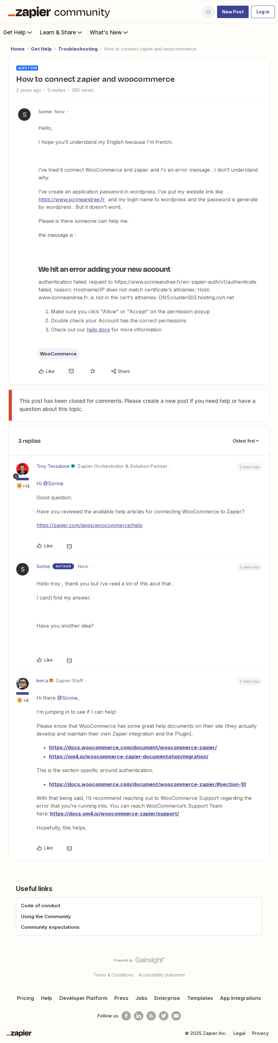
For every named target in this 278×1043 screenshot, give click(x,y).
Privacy (260, 1033)
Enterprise (167, 998)
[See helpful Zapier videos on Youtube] (176, 1016)
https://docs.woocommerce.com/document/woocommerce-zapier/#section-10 (147, 784)
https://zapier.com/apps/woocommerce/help (89, 525)
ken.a (42, 680)
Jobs (141, 998)
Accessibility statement (161, 974)
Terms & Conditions (113, 974)
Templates (200, 998)
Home (18, 49)
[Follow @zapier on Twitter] (163, 1016)
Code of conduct (40, 905)
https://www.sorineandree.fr (71, 199)
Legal (239, 1033)
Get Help (18, 32)
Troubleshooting (78, 49)
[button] (233, 12)
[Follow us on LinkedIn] (138, 1016)
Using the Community (46, 916)
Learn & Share (61, 32)
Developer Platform (83, 998)
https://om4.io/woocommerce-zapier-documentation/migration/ (128, 756)
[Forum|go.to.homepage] (60, 12)
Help (46, 998)
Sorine (45, 112)
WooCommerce (58, 354)
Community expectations (50, 927)
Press (121, 998)
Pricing (25, 998)
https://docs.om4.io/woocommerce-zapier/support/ (114, 813)
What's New (109, 32)
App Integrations (240, 998)
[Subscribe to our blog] (151, 1016)
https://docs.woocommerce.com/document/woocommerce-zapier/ (133, 747)
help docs (98, 329)
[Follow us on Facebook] (126, 1016)
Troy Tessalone (53, 466)
